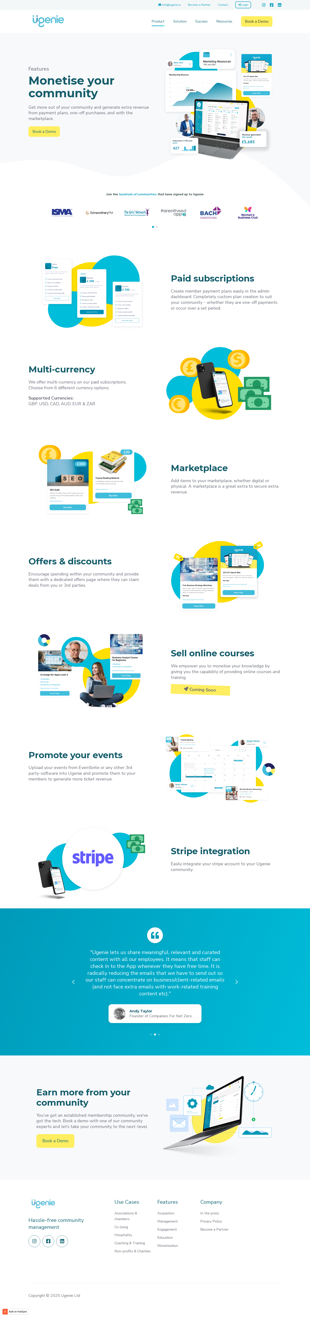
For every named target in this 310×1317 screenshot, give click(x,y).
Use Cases (126, 1202)
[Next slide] (271, 214)
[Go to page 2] (157, 227)
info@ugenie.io (169, 5)
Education (165, 1237)
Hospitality (123, 1235)
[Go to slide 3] (159, 1034)
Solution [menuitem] (180, 21)
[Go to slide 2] (155, 1034)
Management (167, 1221)
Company (211, 1202)
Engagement (167, 1229)
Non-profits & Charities (132, 1251)
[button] (280, 21)
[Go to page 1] (153, 227)
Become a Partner (199, 5)
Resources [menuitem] (224, 21)
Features (167, 1202)
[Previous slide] (38, 214)
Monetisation (167, 1245)
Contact (223, 5)
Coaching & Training (129, 1243)
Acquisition (165, 1213)
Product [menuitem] (158, 21)
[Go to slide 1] (151, 1034)
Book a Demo (256, 21)
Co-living (121, 1227)
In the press (209, 1213)
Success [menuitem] (201, 21)
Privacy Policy (211, 1221)
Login (243, 5)
